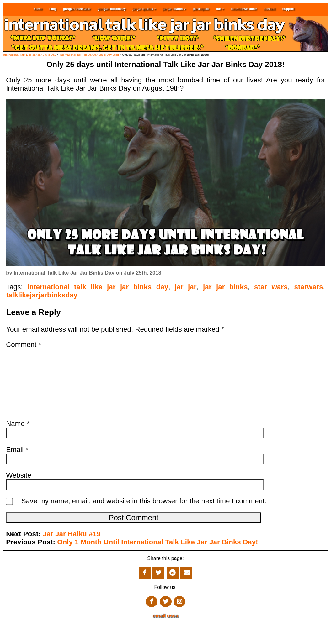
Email (17, 462)
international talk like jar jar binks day (97, 287)
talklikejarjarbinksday (41, 295)
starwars (308, 287)
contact (269, 9)
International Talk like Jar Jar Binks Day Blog (89, 54)
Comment (23, 344)
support (288, 9)
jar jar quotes (144, 9)
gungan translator (77, 9)
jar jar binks (225, 287)
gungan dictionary (112, 9)
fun (220, 9)
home (38, 9)
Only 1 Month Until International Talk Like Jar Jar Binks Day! (157, 554)
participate (201, 9)
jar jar (185, 287)
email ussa (166, 628)
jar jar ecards (174, 9)
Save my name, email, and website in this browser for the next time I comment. (144, 513)
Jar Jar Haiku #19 (71, 546)
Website (18, 488)
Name (17, 436)
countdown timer (244, 9)
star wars (271, 287)
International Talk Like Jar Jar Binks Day (29, 54)
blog (52, 9)
